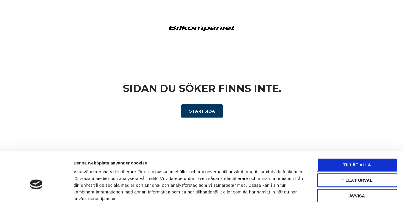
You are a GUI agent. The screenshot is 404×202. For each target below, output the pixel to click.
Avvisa (357, 165)
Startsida (202, 111)
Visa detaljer (304, 191)
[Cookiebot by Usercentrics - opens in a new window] (36, 191)
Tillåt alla (357, 134)
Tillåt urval (357, 150)
